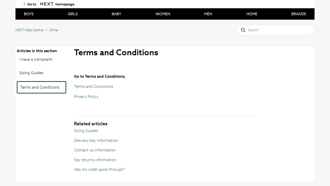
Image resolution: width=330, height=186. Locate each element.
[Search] (276, 30)
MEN (208, 14)
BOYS (29, 14)
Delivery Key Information (96, 140)
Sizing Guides (31, 72)
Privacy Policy (86, 96)
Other (54, 30)
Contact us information (95, 150)
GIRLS (73, 14)
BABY (116, 14)
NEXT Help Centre (29, 30)
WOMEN (162, 14)
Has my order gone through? (99, 169)
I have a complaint (35, 59)
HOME (251, 14)
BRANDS (298, 14)
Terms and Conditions (39, 87)
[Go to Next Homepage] (46, 4)
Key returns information (95, 159)
